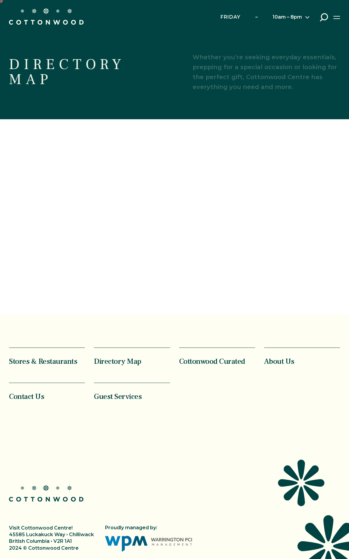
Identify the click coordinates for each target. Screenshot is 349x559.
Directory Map (117, 361)
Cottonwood (46, 16)
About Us (279, 361)
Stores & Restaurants (43, 361)
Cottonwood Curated (212, 361)
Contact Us (26, 396)
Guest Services (118, 396)
